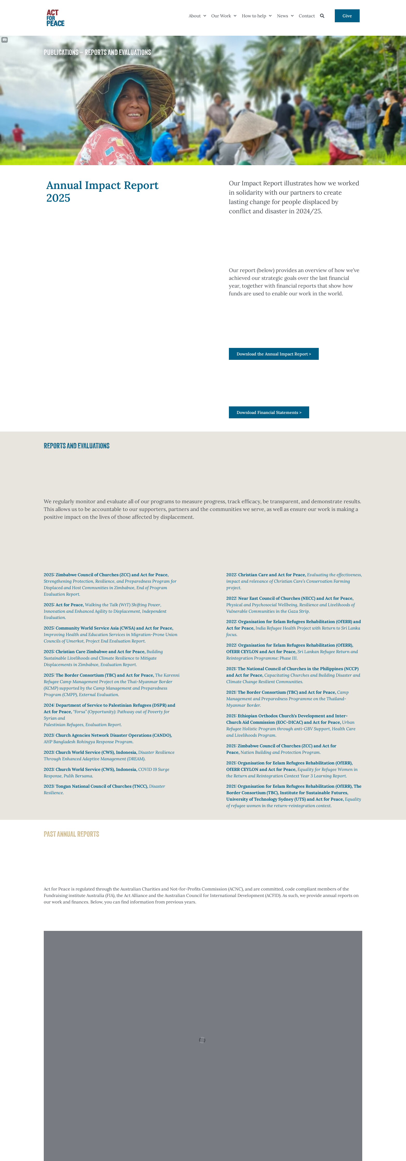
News (285, 16)
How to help (257, 16)
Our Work (224, 16)
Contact (307, 16)
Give (347, 16)
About (197, 16)
